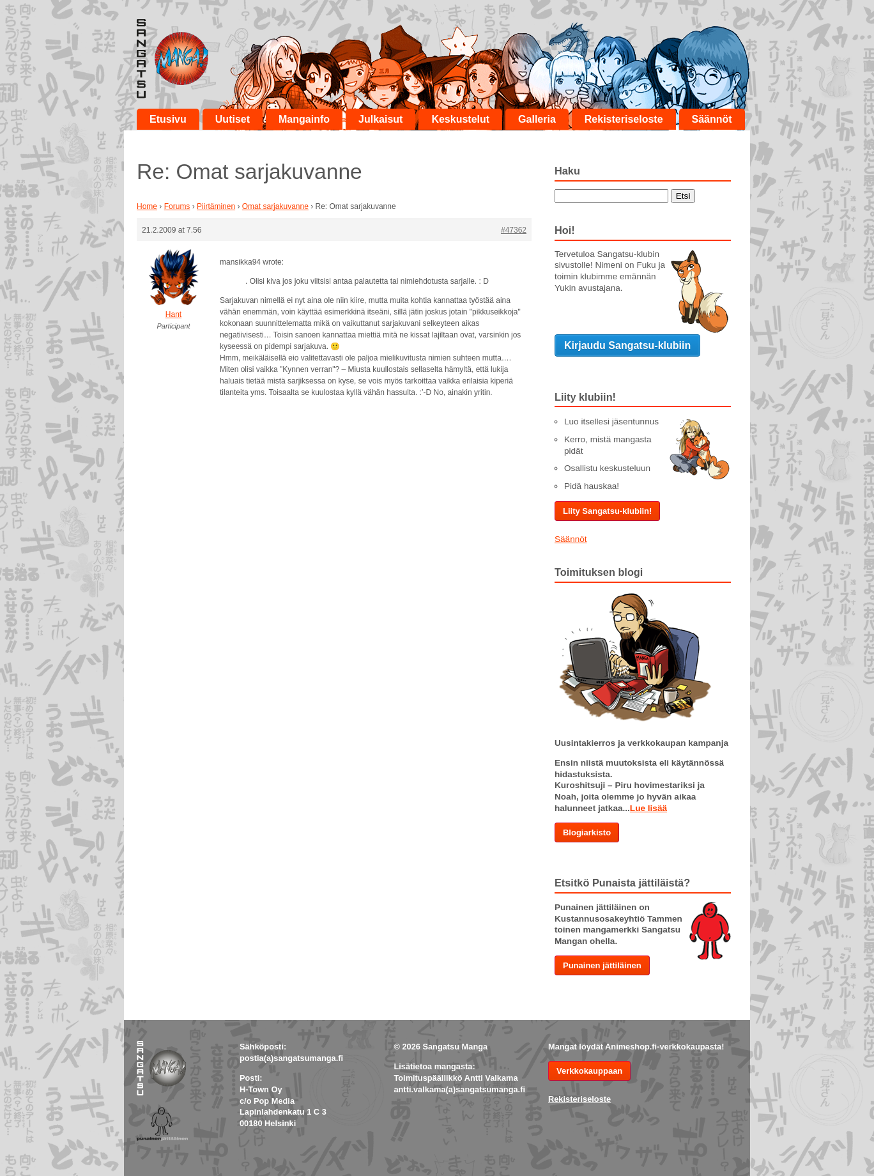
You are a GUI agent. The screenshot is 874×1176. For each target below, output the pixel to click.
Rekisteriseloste (624, 119)
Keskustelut (460, 119)
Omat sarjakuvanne (275, 206)
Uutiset (232, 119)
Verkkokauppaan (589, 1071)
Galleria (537, 119)
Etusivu (168, 119)
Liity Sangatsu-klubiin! (607, 511)
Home (147, 206)
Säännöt (712, 119)
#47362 (513, 230)
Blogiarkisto (587, 832)
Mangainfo (304, 119)
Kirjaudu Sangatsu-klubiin (627, 345)
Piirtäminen (216, 206)
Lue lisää (648, 808)
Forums (177, 206)
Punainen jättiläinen (602, 965)
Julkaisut (380, 119)
